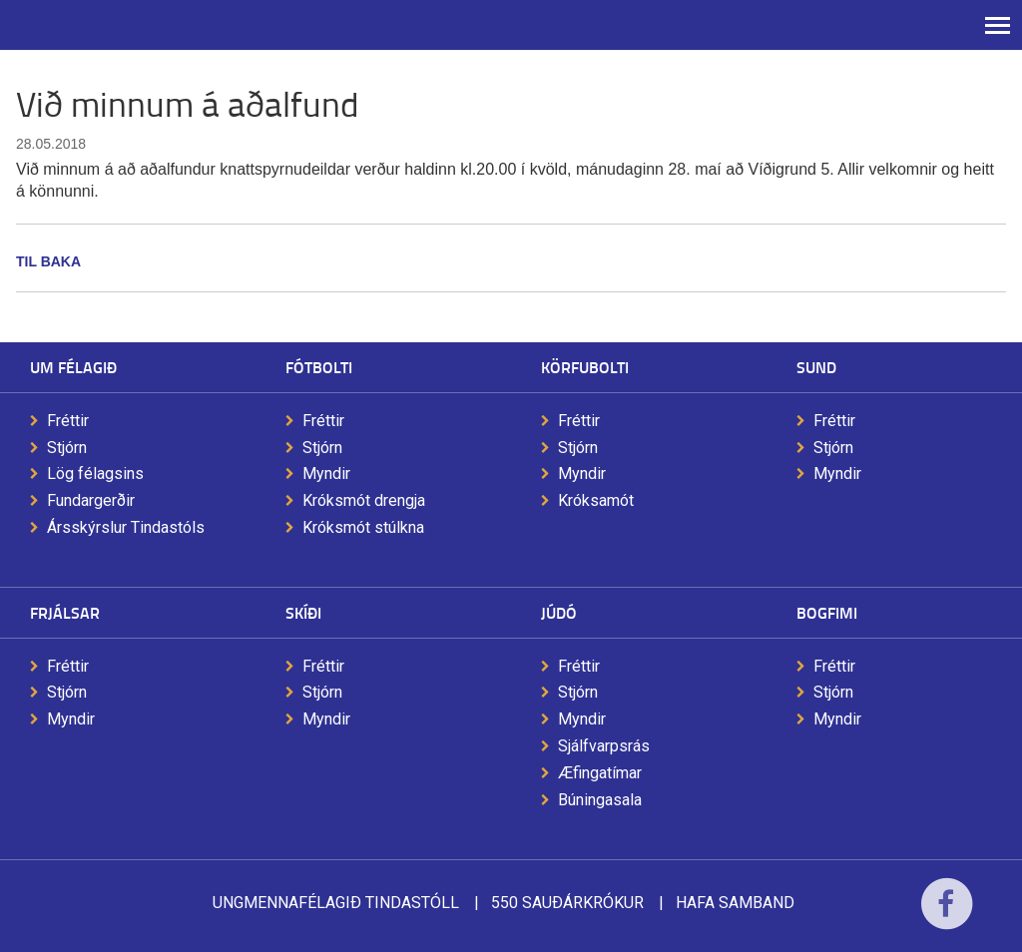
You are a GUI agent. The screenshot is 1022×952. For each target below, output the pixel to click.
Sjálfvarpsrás (604, 745)
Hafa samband (735, 902)
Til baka (48, 261)
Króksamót (596, 500)
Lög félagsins (95, 473)
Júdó (559, 612)
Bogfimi (826, 612)
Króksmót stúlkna (363, 527)
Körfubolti (585, 366)
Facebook (946, 916)
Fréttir (68, 420)
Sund (816, 366)
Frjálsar (65, 612)
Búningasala (600, 799)
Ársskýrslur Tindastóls (126, 527)
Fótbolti (318, 366)
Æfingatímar (600, 772)
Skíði (303, 612)
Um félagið (73, 366)
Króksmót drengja (363, 500)
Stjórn (67, 447)
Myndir (326, 473)
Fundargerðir (91, 500)
